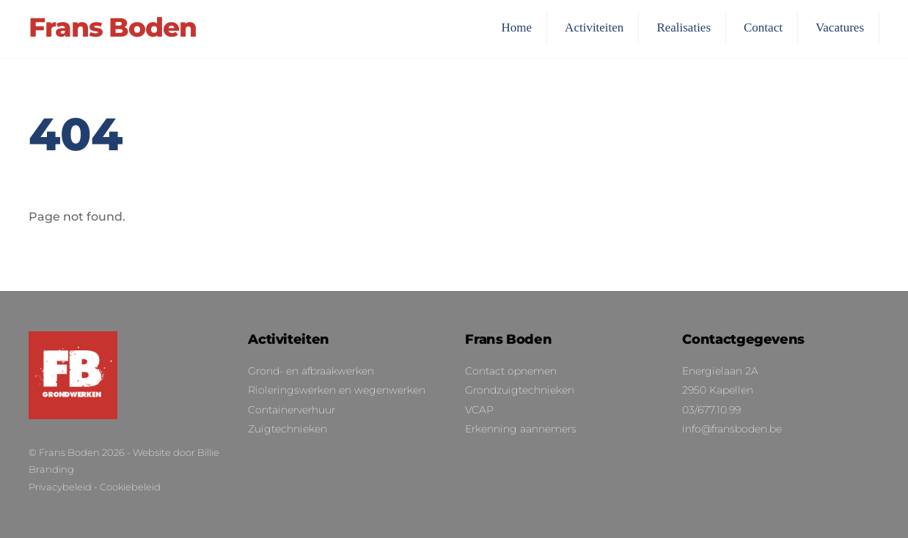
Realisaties (683, 27)
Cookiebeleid (130, 487)
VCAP (479, 409)
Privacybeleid (60, 487)
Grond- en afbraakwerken (311, 370)
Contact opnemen (511, 370)
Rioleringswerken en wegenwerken (336, 390)
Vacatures (840, 27)
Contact (763, 27)
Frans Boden (69, 452)
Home (517, 27)
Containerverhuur (291, 409)
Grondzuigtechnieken (519, 390)
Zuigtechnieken (287, 428)
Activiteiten (594, 27)
